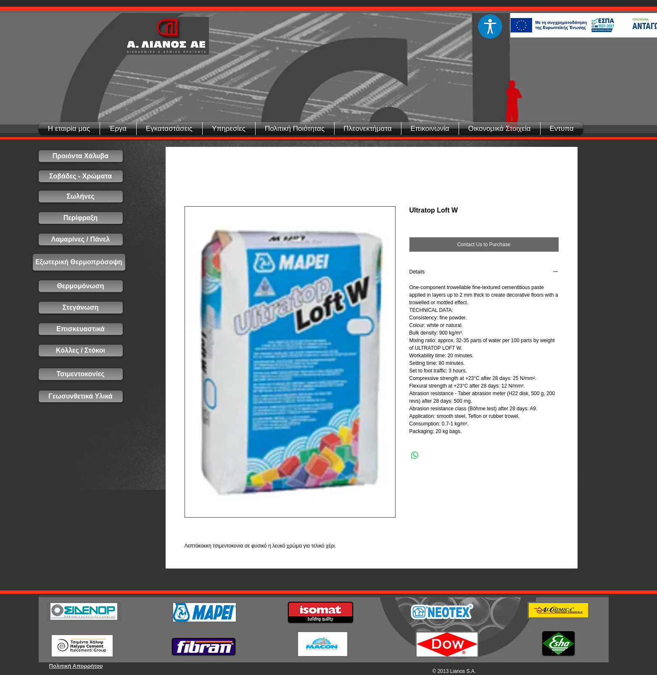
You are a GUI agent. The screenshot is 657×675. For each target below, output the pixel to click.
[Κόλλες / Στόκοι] (81, 350)
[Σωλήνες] (81, 196)
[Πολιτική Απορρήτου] (76, 666)
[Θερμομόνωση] (81, 286)
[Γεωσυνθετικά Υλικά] (81, 396)
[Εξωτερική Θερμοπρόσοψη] (79, 262)
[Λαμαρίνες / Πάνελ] (81, 239)
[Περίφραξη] (81, 218)
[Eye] (490, 26)
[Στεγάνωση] (81, 308)
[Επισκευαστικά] (81, 329)
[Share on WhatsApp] (415, 455)
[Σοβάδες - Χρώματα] (81, 176)
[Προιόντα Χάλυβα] (81, 156)
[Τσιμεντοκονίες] (81, 374)
